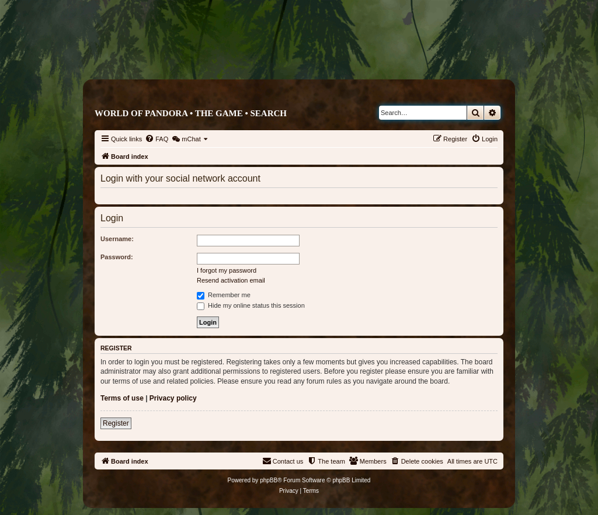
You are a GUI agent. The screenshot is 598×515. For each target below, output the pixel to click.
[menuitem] (156, 139)
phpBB (268, 480)
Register (116, 423)
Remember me (224, 294)
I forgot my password (226, 270)
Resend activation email (231, 280)
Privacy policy (173, 398)
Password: (116, 256)
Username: (117, 238)
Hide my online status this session (251, 305)
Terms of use (122, 398)
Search (268, 113)
